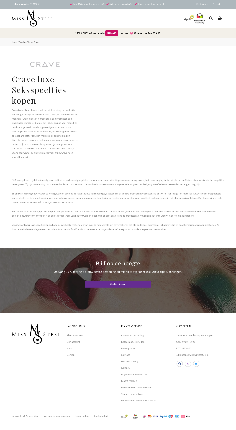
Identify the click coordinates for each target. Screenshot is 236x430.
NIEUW (124, 33)
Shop (69, 348)
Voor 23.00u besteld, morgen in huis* (88, 4)
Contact (125, 354)
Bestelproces (128, 348)
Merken (70, 354)
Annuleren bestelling (132, 335)
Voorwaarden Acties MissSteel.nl (138, 400)
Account (216, 4)
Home (14, 42)
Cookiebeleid (101, 415)
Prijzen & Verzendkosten (134, 374)
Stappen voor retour (132, 394)
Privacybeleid (82, 415)
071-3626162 (34, 4)
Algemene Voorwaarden (57, 415)
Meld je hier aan (118, 284)
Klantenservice (202, 4)
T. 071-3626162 (183, 348)
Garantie (126, 367)
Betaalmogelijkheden (132, 341)
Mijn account (73, 341)
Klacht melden (129, 380)
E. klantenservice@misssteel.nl (192, 354)
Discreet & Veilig (130, 361)
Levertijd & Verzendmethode (136, 387)
